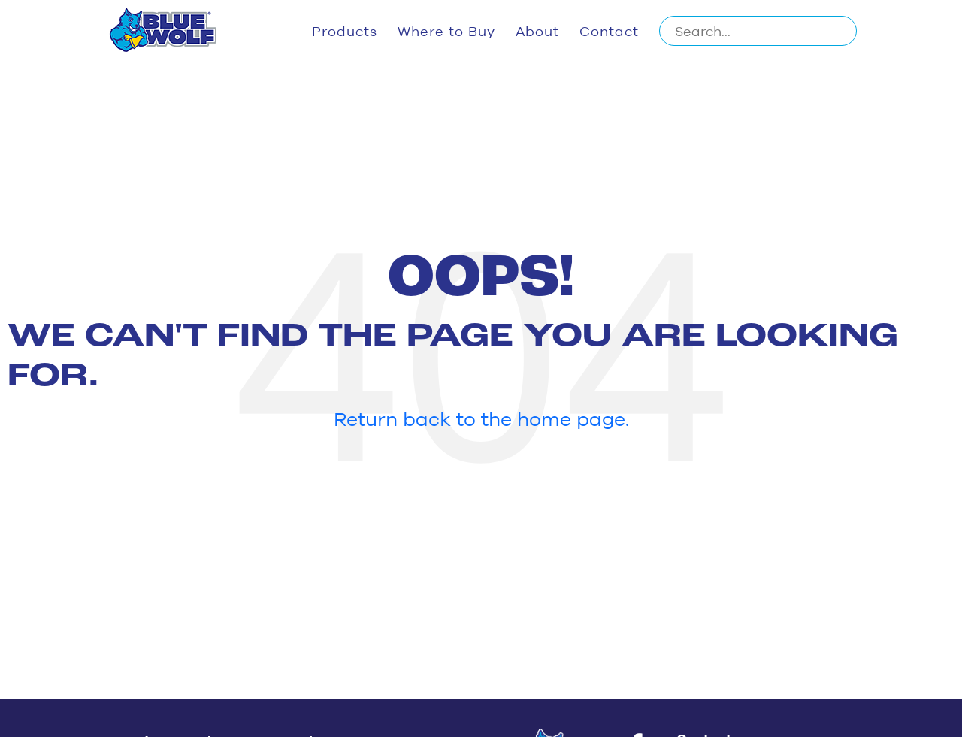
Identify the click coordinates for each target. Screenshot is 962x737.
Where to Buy (446, 31)
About (537, 31)
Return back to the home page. (481, 418)
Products (344, 31)
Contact (609, 31)
